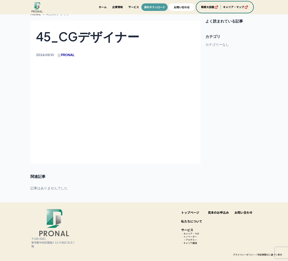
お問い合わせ (182, 7)
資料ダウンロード (154, 7)
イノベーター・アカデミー (190, 238)
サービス (133, 7)
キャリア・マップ (236, 7)
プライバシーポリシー (244, 254)
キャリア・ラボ (191, 233)
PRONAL (66, 55)
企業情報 (117, 7)
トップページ (190, 212)
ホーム (103, 7)
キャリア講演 (190, 242)
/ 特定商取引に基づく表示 (269, 254)
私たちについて (191, 221)
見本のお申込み (218, 212)
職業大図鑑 (210, 7)
